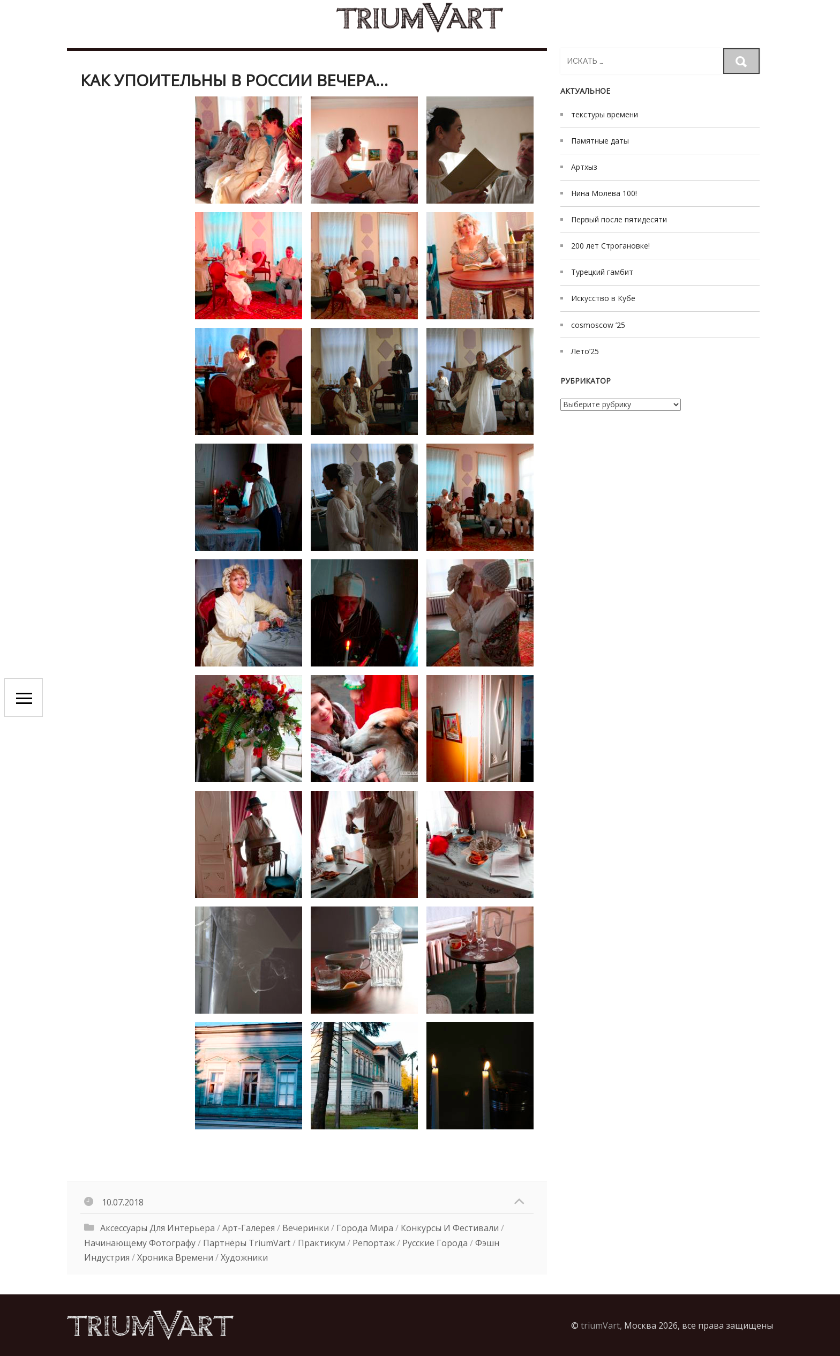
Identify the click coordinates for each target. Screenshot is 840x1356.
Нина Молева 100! (604, 193)
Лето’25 (585, 351)
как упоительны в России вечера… (234, 80)
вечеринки (305, 1228)
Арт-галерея (248, 1228)
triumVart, (601, 1325)
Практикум (321, 1243)
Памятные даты (600, 141)
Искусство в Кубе (603, 298)
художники (244, 1257)
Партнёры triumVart (246, 1243)
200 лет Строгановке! (610, 246)
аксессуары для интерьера (157, 1228)
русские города (435, 1243)
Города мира (364, 1228)
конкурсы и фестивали (450, 1228)
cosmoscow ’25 (598, 325)
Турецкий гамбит (602, 272)
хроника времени (175, 1257)
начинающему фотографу (140, 1243)
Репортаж (373, 1243)
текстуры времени (604, 114)
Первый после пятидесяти (619, 219)
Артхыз (584, 167)
